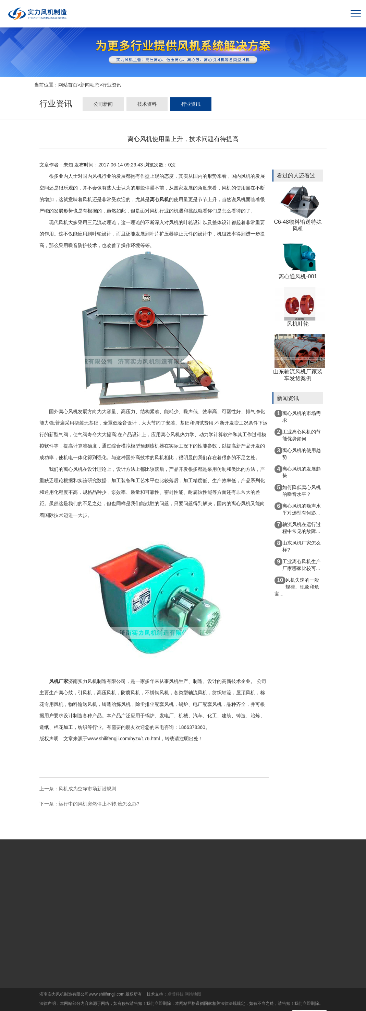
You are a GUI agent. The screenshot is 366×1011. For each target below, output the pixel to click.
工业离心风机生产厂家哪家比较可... (297, 564)
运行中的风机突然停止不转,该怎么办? (99, 804)
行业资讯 (111, 85)
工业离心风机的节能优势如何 (297, 434)
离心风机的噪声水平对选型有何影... (297, 508)
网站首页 (67, 85)
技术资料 (147, 105)
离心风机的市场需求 (297, 416)
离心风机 (159, 200)
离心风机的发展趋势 (297, 471)
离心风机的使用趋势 (297, 453)
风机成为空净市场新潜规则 (87, 789)
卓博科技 (175, 994)
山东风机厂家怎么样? (297, 546)
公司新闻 (103, 105)
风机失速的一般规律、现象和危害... (296, 586)
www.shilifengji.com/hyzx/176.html (123, 739)
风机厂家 (58, 682)
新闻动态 (89, 85)
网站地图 (193, 994)
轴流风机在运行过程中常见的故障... (297, 527)
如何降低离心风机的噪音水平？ (297, 490)
